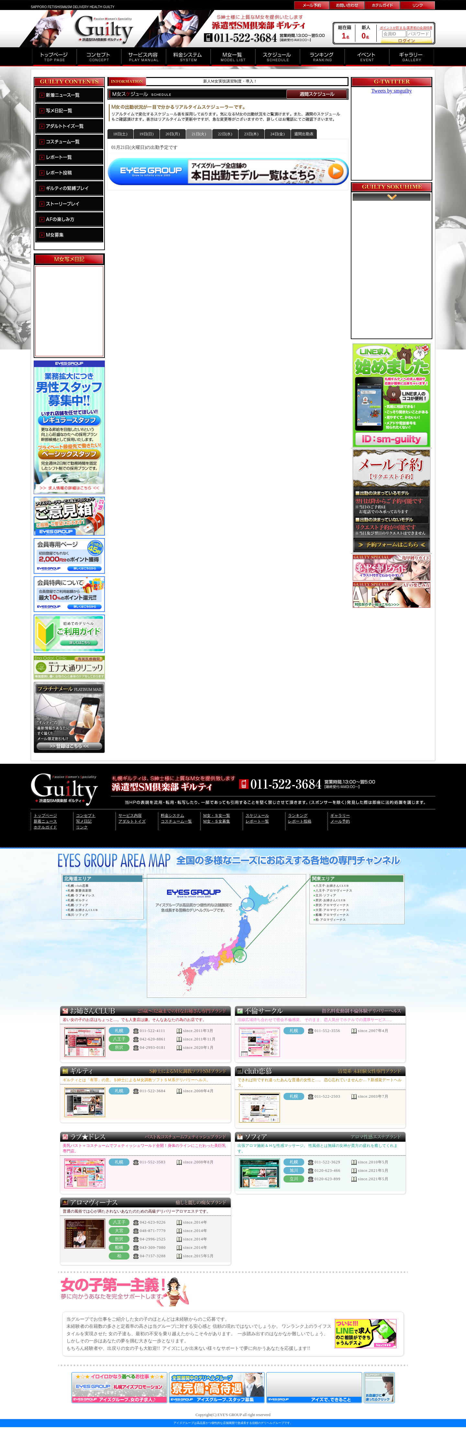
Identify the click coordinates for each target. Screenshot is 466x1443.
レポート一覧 (257, 821)
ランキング (297, 815)
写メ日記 (84, 821)
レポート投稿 (299, 821)
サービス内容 (130, 815)
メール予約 (340, 821)
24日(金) (278, 134)
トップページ (45, 815)
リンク (82, 827)
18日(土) (120, 134)
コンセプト (85, 815)
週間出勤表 (304, 134)
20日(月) (173, 134)
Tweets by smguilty (391, 91)
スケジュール (257, 815)
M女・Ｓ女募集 (216, 821)
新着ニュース (45, 821)
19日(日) (146, 134)
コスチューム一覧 (176, 821)
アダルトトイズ (132, 821)
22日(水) (225, 134)
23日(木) (251, 134)
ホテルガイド (45, 827)
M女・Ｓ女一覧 (216, 815)
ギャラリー (340, 815)
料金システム (172, 815)
